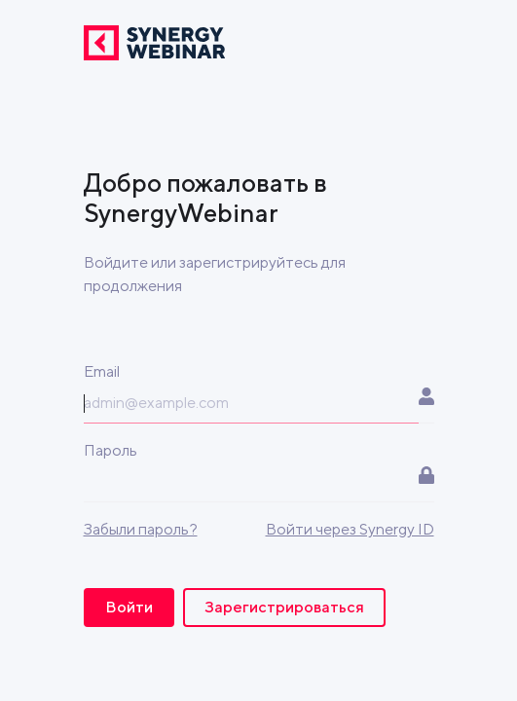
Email (102, 371)
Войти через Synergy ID (350, 529)
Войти (129, 607)
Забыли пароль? (141, 529)
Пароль (110, 450)
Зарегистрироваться (284, 607)
